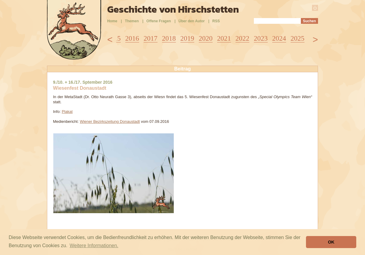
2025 (297, 38)
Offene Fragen (158, 21)
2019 (187, 38)
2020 (206, 38)
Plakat (67, 111)
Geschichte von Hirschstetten (173, 9)
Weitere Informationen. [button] (94, 245)
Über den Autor (192, 21)
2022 (242, 38)
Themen (132, 21)
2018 (169, 38)
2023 (261, 38)
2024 (279, 38)
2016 (132, 38)
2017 (151, 38)
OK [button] (331, 242)
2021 (224, 38)
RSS (216, 21)
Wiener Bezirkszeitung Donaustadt (110, 121)
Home (112, 21)
